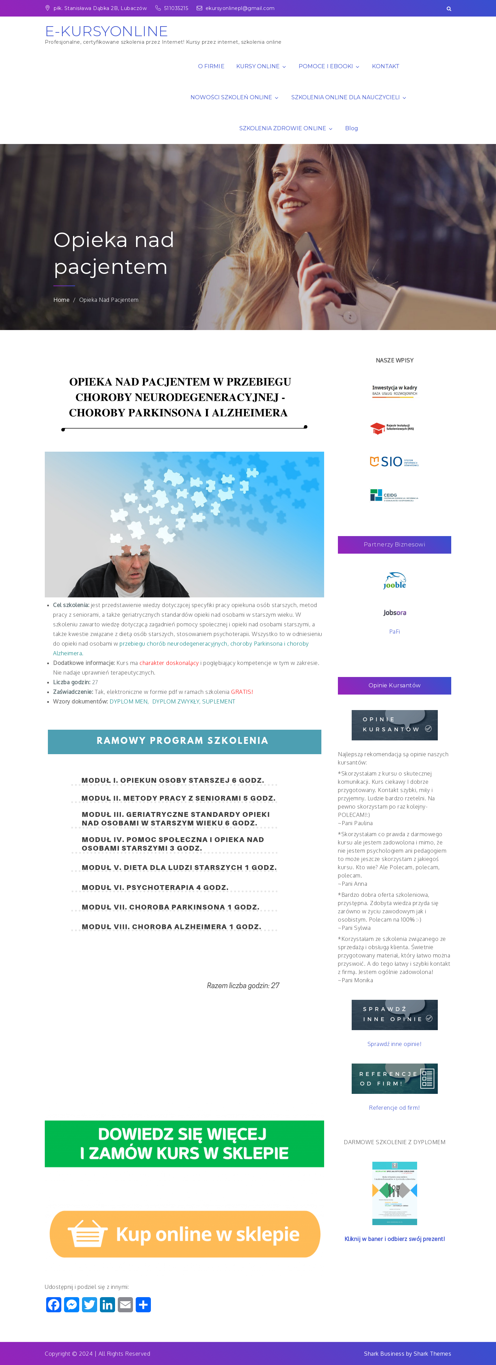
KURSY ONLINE (261, 66)
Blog (351, 128)
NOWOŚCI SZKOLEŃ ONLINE (234, 97)
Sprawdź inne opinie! (395, 1043)
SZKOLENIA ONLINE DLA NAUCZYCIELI (349, 97)
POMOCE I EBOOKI (329, 66)
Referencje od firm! (394, 1107)
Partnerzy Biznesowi (395, 544)
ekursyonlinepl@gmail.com (236, 8)
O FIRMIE (211, 66)
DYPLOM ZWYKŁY (175, 701)
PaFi (394, 631)
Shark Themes (432, 1353)
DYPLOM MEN (128, 701)
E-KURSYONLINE (106, 31)
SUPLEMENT (219, 701)
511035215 (172, 8)
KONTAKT (385, 66)
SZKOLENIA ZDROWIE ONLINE (286, 128)
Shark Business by (389, 1353)
